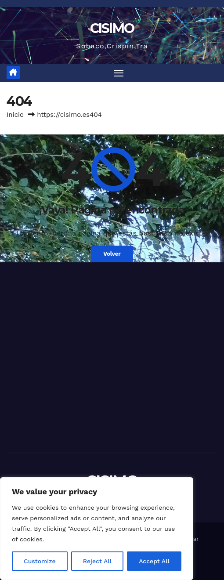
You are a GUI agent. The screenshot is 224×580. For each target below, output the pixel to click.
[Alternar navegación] (118, 73)
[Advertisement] (112, 369)
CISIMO (112, 28)
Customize (40, 561)
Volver (112, 253)
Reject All (97, 561)
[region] (96, 528)
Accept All (154, 561)
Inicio (15, 115)
